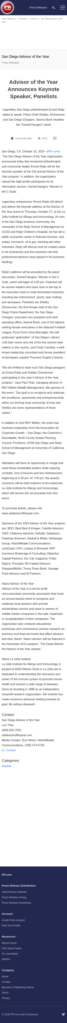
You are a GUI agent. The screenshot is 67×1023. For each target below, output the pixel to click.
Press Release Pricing (14, 897)
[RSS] (40, 138)
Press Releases (9, 19)
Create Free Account (13, 920)
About (5, 976)
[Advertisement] (34, 37)
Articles (6, 959)
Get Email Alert (23, 138)
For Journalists (10, 953)
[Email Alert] (12, 138)
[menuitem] (53, 7)
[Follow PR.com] (63, 1014)
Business (23, 19)
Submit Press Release (14, 892)
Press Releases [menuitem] (38, 7)
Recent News (9, 943)
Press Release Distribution (16, 902)
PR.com (53, 151)
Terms (5, 992)
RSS (44, 138)
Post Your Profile (11, 925)
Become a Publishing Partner (18, 987)
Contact (9, 750)
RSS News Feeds (11, 948)
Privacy (6, 998)
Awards (34, 19)
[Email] (55, 138)
